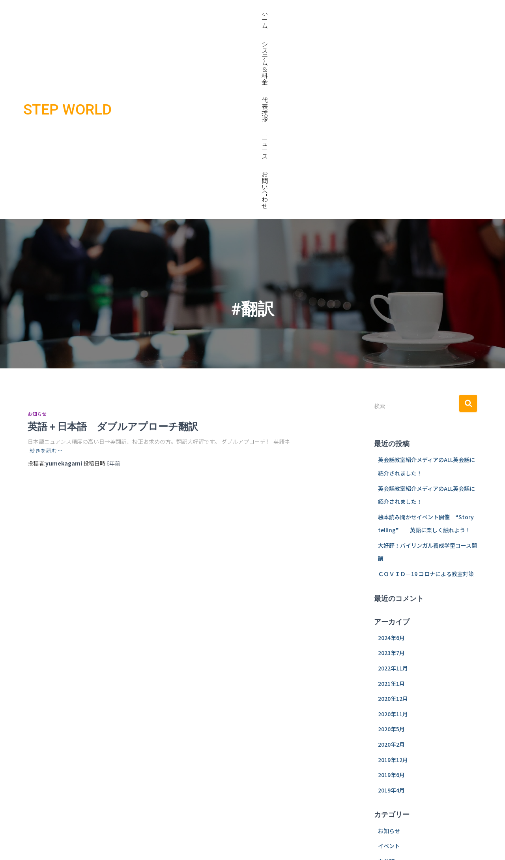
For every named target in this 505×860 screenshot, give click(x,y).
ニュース (416, 13)
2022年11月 (393, 475)
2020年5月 (391, 536)
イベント (389, 653)
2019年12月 (393, 567)
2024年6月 (391, 445)
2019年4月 (391, 597)
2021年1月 (391, 491)
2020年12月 (393, 506)
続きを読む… (46, 258)
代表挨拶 (381, 13)
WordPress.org (398, 755)
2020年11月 (393, 521)
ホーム (294, 13)
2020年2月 (391, 552)
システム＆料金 (336, 13)
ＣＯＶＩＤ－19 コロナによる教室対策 (426, 381)
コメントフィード (400, 740)
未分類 (386, 668)
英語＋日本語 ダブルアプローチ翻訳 (137, 233)
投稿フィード (394, 724)
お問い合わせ (458, 13)
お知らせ (37, 221)
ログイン (389, 709)
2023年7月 (391, 460)
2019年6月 (391, 582)
